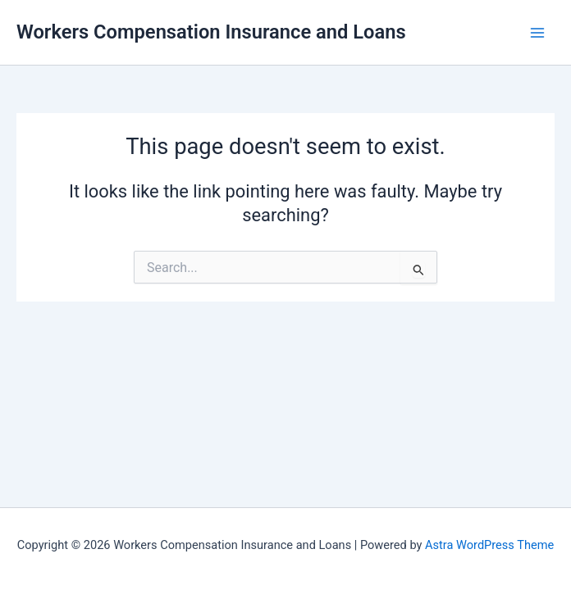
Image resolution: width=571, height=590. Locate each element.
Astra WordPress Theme (489, 545)
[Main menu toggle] (537, 33)
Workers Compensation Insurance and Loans (211, 31)
